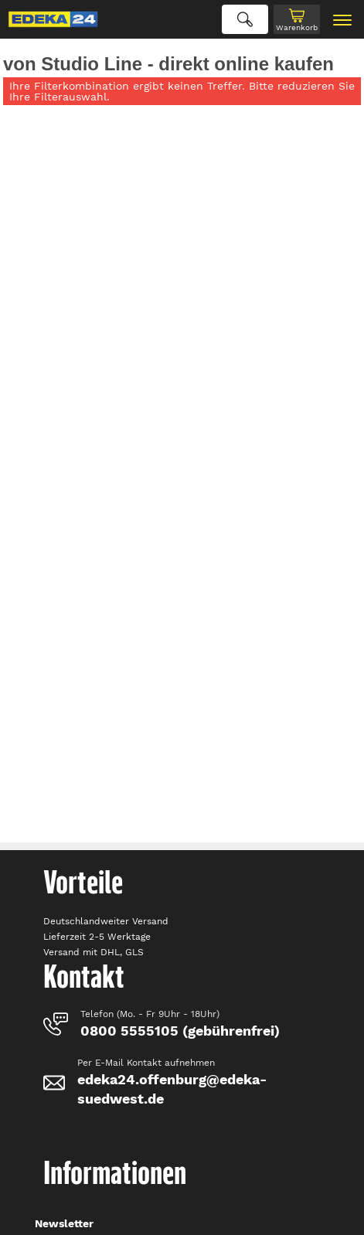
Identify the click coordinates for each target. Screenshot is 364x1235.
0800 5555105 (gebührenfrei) (180, 1030)
